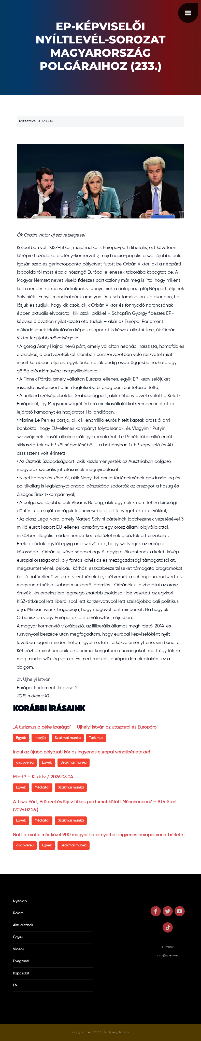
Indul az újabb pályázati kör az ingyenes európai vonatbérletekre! (81, 752)
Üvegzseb (21, 961)
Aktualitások (23, 925)
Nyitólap (20, 901)
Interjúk (40, 738)
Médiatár (42, 787)
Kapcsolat (21, 973)
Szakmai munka (68, 738)
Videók (18, 949)
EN (15, 985)
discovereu (25, 762)
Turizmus (96, 738)
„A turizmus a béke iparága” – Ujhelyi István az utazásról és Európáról (85, 727)
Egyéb (21, 738)
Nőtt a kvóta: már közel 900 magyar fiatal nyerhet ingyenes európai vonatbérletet (99, 835)
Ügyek (18, 937)
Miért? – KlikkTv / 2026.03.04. (43, 777)
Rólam (18, 913)
